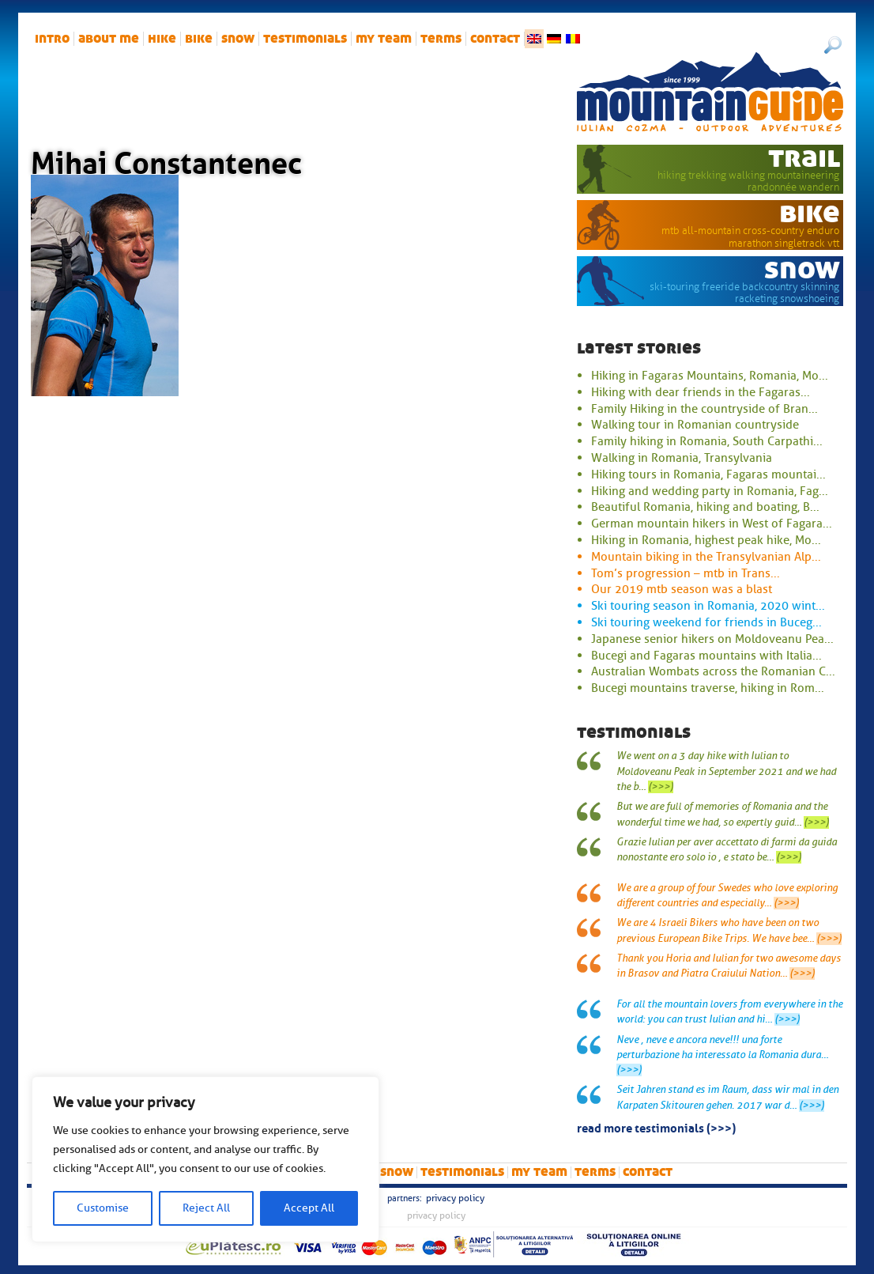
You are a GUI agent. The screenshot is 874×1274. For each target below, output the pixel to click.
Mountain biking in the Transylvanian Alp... (706, 557)
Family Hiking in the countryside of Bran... (704, 409)
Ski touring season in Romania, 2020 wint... (708, 606)
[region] (205, 1159)
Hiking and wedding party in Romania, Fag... (709, 491)
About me (108, 39)
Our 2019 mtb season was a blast (681, 589)
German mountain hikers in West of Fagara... (711, 523)
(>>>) (660, 787)
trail (804, 157)
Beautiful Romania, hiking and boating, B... (705, 507)
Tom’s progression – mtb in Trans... (685, 573)
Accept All (309, 1208)
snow (237, 39)
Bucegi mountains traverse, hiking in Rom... (707, 688)
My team (384, 39)
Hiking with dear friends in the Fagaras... (700, 392)
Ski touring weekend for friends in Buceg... (706, 622)
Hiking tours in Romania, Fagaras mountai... (708, 474)
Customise (103, 1208)
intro (52, 39)
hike (162, 39)
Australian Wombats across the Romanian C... (713, 671)
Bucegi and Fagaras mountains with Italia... (706, 655)
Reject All (206, 1208)
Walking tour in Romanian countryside (695, 425)
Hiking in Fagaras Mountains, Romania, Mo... (709, 376)
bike (199, 39)
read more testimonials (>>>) (656, 1126)
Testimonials (305, 39)
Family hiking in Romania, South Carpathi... (707, 441)
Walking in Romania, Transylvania (681, 458)
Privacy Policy (455, 1198)
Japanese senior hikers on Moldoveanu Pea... (712, 639)
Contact (495, 39)
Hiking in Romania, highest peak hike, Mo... (706, 540)
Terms (440, 39)
